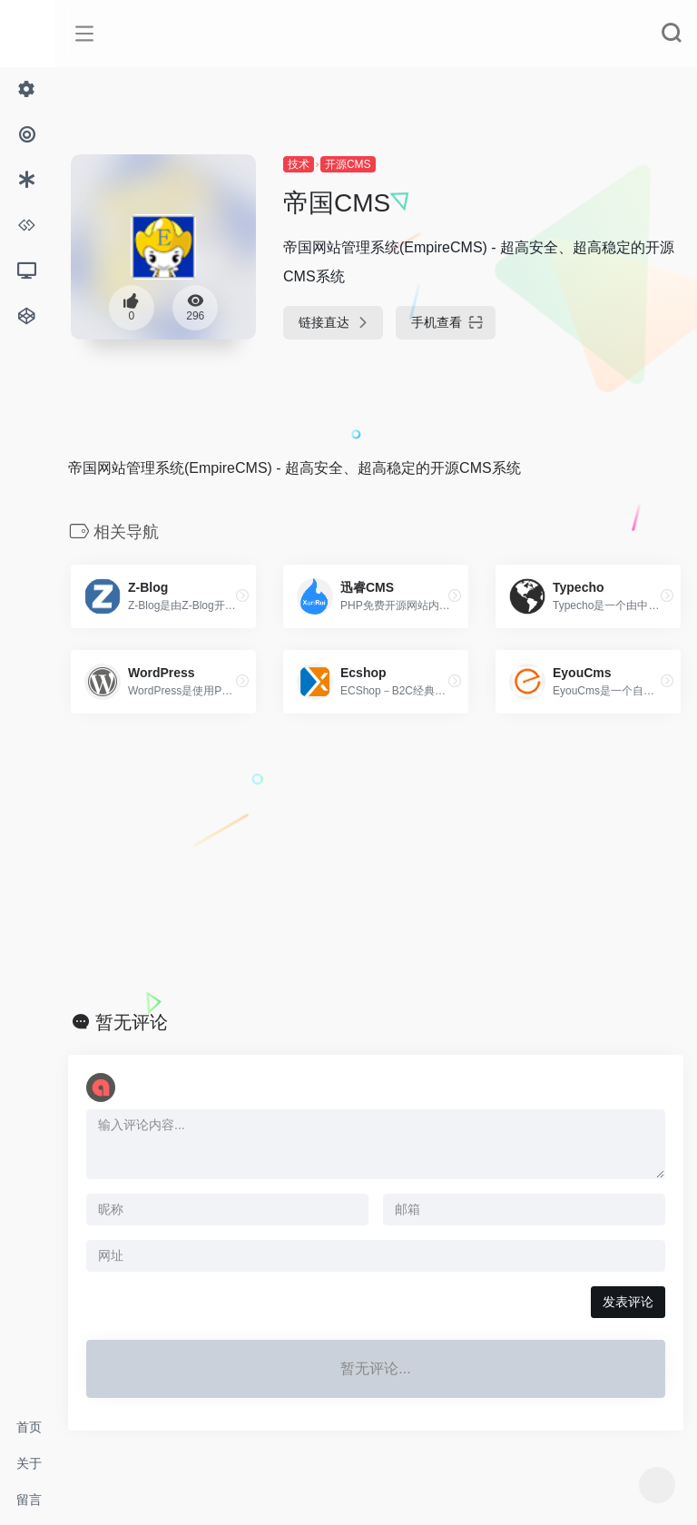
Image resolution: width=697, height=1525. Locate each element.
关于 (29, 1463)
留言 (29, 1499)
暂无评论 (131, 1022)
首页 (29, 1427)
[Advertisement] (375, 862)
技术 (298, 164)
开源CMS (348, 164)
